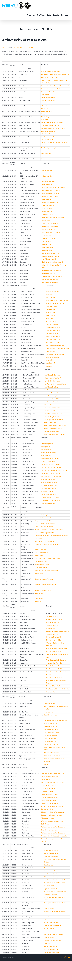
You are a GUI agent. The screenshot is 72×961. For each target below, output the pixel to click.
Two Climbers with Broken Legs (56, 660)
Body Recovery (47, 208)
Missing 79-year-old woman (49, 803)
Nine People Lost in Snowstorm (53, 419)
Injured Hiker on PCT (47, 449)
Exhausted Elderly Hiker (48, 452)
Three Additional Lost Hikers (50, 497)
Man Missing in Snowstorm (50, 282)
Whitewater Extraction (51, 744)
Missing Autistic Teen (50, 422)
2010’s (4, 47)
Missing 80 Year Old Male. (54, 677)
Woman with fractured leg (52, 753)
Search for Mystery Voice (51, 431)
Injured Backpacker (41, 549)
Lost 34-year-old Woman (54, 619)
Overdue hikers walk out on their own (52, 782)
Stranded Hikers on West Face (50, 71)
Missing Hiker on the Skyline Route (51, 122)
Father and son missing (51, 856)
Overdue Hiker (46, 244)
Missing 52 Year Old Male (54, 686)
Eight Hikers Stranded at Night (55, 345)
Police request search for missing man (53, 827)
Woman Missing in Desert (49, 482)
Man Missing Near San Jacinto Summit (53, 128)
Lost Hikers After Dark (53, 330)
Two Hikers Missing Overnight (50, 464)
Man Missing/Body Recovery (51, 232)
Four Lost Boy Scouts (48, 479)
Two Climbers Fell (51, 616)
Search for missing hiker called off (54, 880)
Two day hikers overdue (51, 853)
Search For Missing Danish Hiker (53, 414)
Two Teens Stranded (49, 411)
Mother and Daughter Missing (50, 473)
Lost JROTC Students (49, 238)
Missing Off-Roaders (52, 291)
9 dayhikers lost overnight (49, 830)
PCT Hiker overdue (47, 791)
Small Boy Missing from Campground (46, 570)
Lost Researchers (47, 247)
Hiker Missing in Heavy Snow (50, 148)
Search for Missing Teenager (44, 579)
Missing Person (47, 211)
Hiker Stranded (46, 241)
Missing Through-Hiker (49, 229)
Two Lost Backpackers (53, 336)
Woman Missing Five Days (50, 253)
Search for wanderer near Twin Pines (52, 773)
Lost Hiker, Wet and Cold (49, 485)
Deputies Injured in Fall (53, 327)
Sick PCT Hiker (48, 405)
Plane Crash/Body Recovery (44, 527)
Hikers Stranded (47, 170)
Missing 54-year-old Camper (50, 458)
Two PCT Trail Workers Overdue (45, 524)
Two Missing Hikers (47, 443)
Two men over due (49, 929)
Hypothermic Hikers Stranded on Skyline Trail (55, 74)
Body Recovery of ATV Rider (44, 521)
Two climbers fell (49, 886)
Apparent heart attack (50, 889)
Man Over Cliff (50, 363)
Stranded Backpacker (50, 390)
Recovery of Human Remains (55, 354)
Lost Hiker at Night (52, 306)
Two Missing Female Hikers (50, 226)
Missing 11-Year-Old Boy (53, 342)
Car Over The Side (41, 561)
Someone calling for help (51, 952)
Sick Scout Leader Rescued (50, 256)
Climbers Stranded (52, 333)
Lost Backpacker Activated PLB (52, 276)
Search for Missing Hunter (51, 381)
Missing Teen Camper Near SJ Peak (54, 425)
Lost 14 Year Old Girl (50, 723)
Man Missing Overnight (48, 494)
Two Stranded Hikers (48, 273)
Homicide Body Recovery (51, 417)
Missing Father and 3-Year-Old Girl (57, 300)
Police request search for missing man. (53, 833)
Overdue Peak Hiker (52, 324)
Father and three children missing (54, 920)
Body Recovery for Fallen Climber (54, 434)
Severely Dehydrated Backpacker (45, 584)
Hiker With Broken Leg (53, 339)
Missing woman (46, 779)
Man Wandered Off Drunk (49, 488)
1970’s (25, 47)
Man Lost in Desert (41, 567)
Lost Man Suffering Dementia (44, 515)
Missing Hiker (45, 159)
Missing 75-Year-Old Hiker (50, 202)
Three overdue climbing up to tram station (54, 836)
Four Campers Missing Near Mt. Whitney (47, 544)
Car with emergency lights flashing (52, 806)
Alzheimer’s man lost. (51, 726)
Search (46, 764)
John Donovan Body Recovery (52, 402)
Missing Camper (51, 321)
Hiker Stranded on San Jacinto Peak (57, 348)
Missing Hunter (50, 312)
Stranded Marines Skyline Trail (50, 89)
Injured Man (38, 601)
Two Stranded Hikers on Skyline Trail (57, 689)
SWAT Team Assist (50, 738)
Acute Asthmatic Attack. (51, 729)
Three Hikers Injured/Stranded (50, 500)
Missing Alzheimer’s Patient (50, 196)
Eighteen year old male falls (52, 926)
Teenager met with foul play (49, 776)
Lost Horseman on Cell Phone (55, 669)
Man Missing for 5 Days (53, 666)
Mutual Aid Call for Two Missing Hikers (47, 518)
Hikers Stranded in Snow (50, 279)
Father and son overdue (48, 800)
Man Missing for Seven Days (44, 590)
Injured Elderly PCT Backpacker (51, 476)
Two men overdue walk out (52, 923)
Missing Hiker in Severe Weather (45, 541)
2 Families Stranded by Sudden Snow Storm (49, 530)
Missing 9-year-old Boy (53, 651)
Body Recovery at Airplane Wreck (52, 262)
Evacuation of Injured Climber (52, 399)
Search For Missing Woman (52, 396)
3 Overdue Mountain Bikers (54, 637)
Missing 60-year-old (52, 622)
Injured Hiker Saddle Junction (50, 125)
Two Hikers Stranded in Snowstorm (53, 217)
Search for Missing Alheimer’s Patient (53, 187)
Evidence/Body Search (42, 564)
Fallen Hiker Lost (46, 153)
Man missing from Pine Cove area (54, 883)
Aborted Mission (49, 917)
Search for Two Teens (48, 503)
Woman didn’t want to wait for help (52, 821)
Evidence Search (49, 908)
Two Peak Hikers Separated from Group (47, 558)
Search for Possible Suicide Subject (57, 631)
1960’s (31, 47)
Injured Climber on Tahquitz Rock (56, 648)
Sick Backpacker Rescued (50, 223)
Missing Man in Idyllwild (48, 97)
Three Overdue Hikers (51, 735)
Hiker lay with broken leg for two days (55, 911)
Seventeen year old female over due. (55, 720)
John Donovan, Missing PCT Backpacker (54, 470)
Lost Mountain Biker (50, 715)
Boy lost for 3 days (47, 809)
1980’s (20, 47)
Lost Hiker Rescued (48, 205)
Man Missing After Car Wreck (51, 190)
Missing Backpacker (48, 181)
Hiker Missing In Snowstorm (52, 375)
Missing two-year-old (47, 818)
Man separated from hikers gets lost (55, 903)
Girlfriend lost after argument (52, 877)
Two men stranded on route (49, 797)
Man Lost (49, 366)
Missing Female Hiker (53, 357)
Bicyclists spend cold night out (53, 940)
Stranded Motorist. (50, 703)
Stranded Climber (47, 214)
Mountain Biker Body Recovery (53, 428)
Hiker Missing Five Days (51, 387)
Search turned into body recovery (51, 815)
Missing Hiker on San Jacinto (55, 303)
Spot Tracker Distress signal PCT (51, 77)
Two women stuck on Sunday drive (54, 934)
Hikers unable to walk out (49, 785)
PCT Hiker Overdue (47, 491)
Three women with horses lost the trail (55, 871)
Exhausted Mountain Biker (51, 393)
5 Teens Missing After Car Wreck (53, 378)
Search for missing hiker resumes (54, 874)
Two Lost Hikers (47, 184)
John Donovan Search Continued (51, 467)
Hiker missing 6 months (48, 788)
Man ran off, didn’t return (51, 949)
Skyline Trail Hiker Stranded (50, 193)
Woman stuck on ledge (51, 946)
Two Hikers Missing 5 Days (51, 408)
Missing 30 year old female (49, 794)
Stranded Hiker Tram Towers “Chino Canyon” (55, 86)
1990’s (15, 47)
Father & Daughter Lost (48, 461)
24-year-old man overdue (51, 850)
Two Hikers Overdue (41, 552)
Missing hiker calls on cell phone (54, 868)
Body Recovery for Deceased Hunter (54, 384)
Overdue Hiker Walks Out (54, 663)
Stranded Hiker (50, 309)
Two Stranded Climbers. (51, 732)
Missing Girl (49, 360)
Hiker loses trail (48, 865)
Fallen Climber (46, 199)
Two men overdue (50, 741)
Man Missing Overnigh (49, 259)
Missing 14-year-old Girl (53, 640)
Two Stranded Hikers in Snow (51, 270)
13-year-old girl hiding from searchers (53, 812)
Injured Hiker (50, 318)
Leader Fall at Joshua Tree (52, 756)
